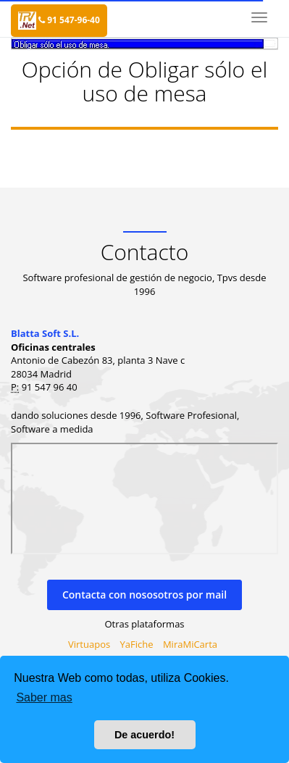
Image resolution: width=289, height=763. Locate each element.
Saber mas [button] (44, 697)
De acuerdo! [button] (144, 735)
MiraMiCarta (190, 644)
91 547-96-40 (69, 20)
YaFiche (137, 644)
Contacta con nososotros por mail (144, 594)
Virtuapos (89, 644)
